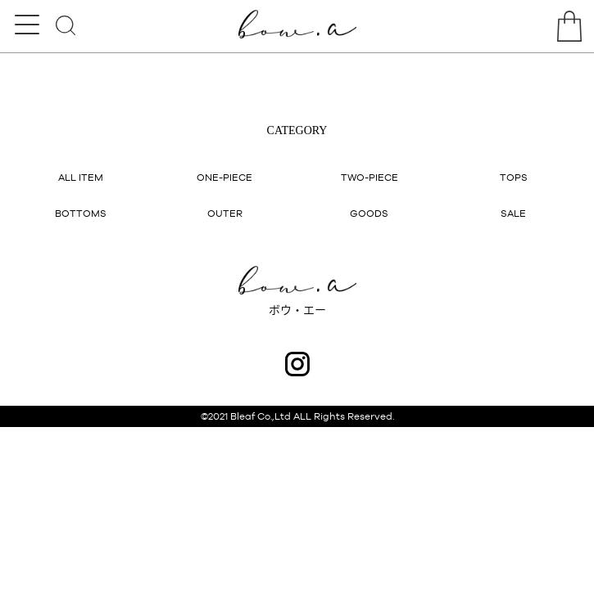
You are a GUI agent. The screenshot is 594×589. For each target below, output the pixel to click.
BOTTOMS (81, 213)
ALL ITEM (80, 177)
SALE (513, 213)
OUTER (225, 213)
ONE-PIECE (224, 177)
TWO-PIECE (369, 177)
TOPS (514, 177)
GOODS (369, 213)
